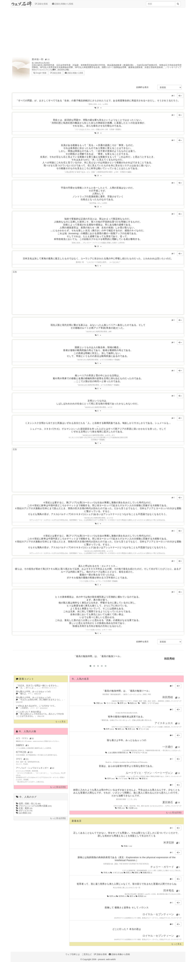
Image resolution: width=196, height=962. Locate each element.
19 (99, 107)
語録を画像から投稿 (62, 4)
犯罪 (111, 896)
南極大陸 (146, 873)
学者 (105, 873)
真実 (130, 729)
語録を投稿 (41, 4)
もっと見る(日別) (58, 787)
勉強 (132, 703)
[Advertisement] (98, 31)
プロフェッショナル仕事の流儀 (34, 806)
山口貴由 (23, 813)
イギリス (117, 873)
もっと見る (60, 721)
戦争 (109, 729)
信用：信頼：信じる (28, 803)
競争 (122, 703)
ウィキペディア (174, 67)
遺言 (131, 896)
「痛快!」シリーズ (148, 703)
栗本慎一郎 (41, 59)
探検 (136, 873)
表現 (128, 873)
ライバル (110, 703)
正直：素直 (24, 808)
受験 (98, 703)
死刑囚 (141, 896)
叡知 (143, 779)
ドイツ (122, 779)
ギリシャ (142, 729)
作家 (120, 808)
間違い (126, 846)
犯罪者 (121, 896)
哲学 (110, 779)
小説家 (132, 808)
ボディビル (24, 810)
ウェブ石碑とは (72, 954)
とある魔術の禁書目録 (116, 753)
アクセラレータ (138, 753)
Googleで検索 (39, 72)
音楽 (133, 779)
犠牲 (119, 729)
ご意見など (87, 954)
